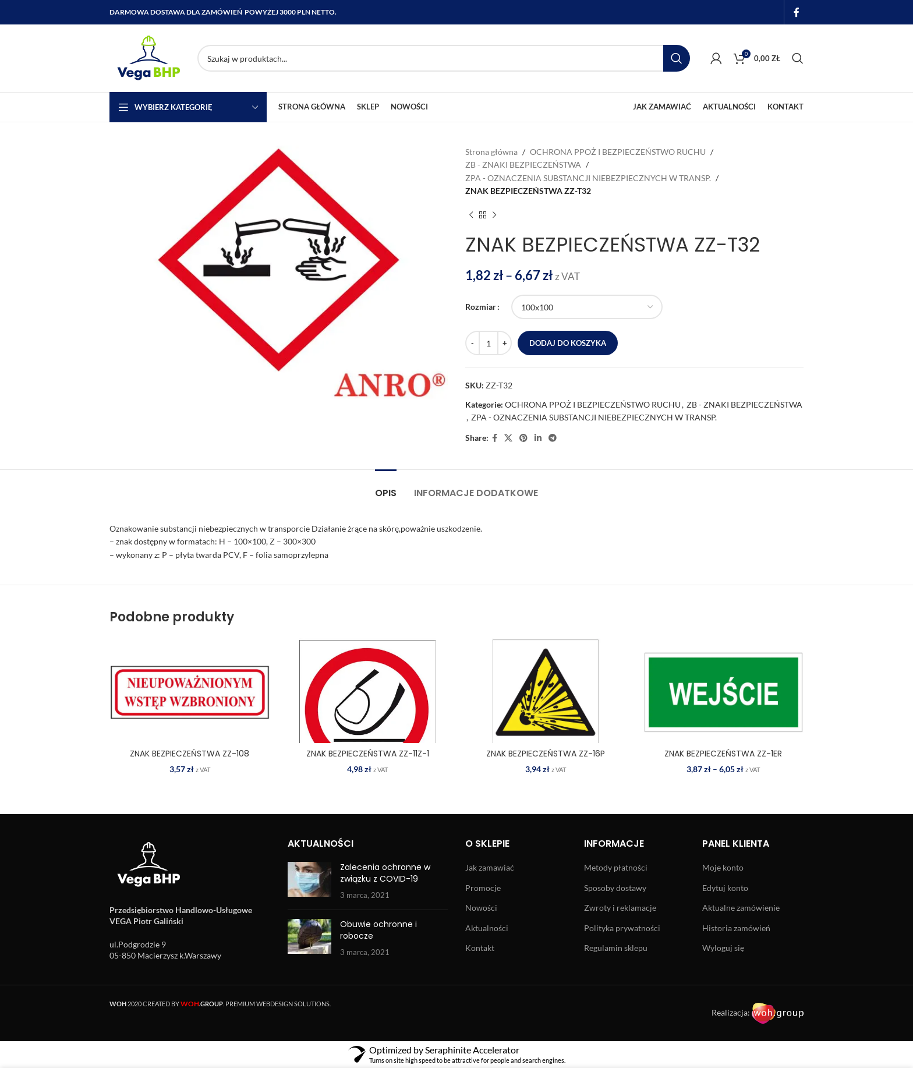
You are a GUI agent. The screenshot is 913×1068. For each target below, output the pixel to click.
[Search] (443, 58)
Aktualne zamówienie (741, 908)
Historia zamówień (736, 928)
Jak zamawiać (489, 867)
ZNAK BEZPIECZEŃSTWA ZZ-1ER (723, 753)
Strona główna (491, 152)
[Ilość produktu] (488, 343)
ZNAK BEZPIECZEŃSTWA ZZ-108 (189, 753)
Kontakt (479, 948)
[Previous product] (471, 215)
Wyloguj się (723, 948)
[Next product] (494, 215)
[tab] (386, 487)
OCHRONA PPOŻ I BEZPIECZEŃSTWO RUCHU (618, 152)
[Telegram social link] (552, 438)
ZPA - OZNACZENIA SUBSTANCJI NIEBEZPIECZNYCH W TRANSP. (588, 178)
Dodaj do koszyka (567, 343)
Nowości (481, 908)
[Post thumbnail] (309, 881)
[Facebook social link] (797, 12)
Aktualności (486, 928)
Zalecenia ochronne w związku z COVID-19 (385, 873)
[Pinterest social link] (523, 438)
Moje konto (723, 867)
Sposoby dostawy (615, 888)
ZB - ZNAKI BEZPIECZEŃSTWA (523, 164)
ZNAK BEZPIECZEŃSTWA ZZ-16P (545, 753)
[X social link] (508, 438)
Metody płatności (615, 867)
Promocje (483, 888)
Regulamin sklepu (615, 948)
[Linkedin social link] (538, 438)
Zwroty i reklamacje (620, 908)
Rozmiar (480, 307)
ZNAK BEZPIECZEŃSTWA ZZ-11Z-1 (367, 753)
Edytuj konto (725, 888)
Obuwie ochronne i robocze (378, 930)
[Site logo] (147, 57)
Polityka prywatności (622, 928)
